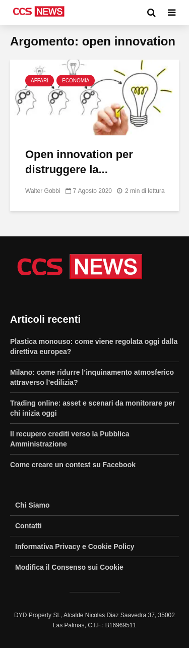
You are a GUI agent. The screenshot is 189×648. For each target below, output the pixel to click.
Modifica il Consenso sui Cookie (69, 567)
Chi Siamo (32, 505)
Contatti (28, 526)
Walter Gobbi (42, 190)
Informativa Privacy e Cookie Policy (75, 546)
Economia (75, 80)
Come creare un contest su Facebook (73, 465)
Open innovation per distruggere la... (79, 162)
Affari (39, 80)
